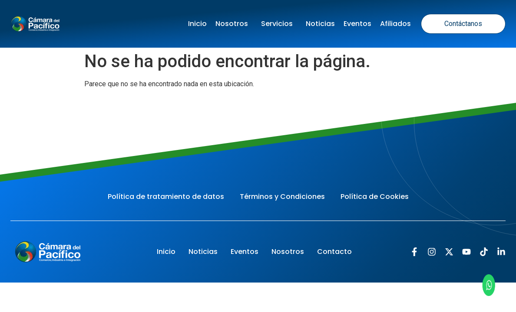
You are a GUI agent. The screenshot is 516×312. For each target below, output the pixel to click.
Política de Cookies (375, 197)
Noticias (320, 24)
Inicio (197, 24)
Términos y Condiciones (282, 197)
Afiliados (395, 24)
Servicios (279, 24)
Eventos (357, 24)
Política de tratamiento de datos (166, 197)
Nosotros (233, 24)
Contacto (334, 252)
